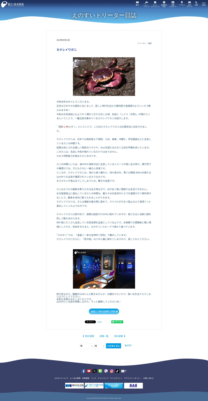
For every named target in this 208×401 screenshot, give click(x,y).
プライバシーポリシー (132, 378)
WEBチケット (189, 6)
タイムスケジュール (155, 6)
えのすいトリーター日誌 (104, 15)
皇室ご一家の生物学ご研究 (103, 311)
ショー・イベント (146, 6)
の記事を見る (113, 345)
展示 (137, 5)
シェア (99, 322)
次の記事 (118, 335)
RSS (129, 345)
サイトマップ (103, 378)
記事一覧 (104, 335)
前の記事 (89, 335)
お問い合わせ (148, 378)
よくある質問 (75, 378)
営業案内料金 (164, 6)
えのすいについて (61, 378)
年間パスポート (173, 6)
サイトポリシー (116, 378)
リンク (93, 378)
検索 (196, 5)
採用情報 (85, 378)
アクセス (182, 5)
